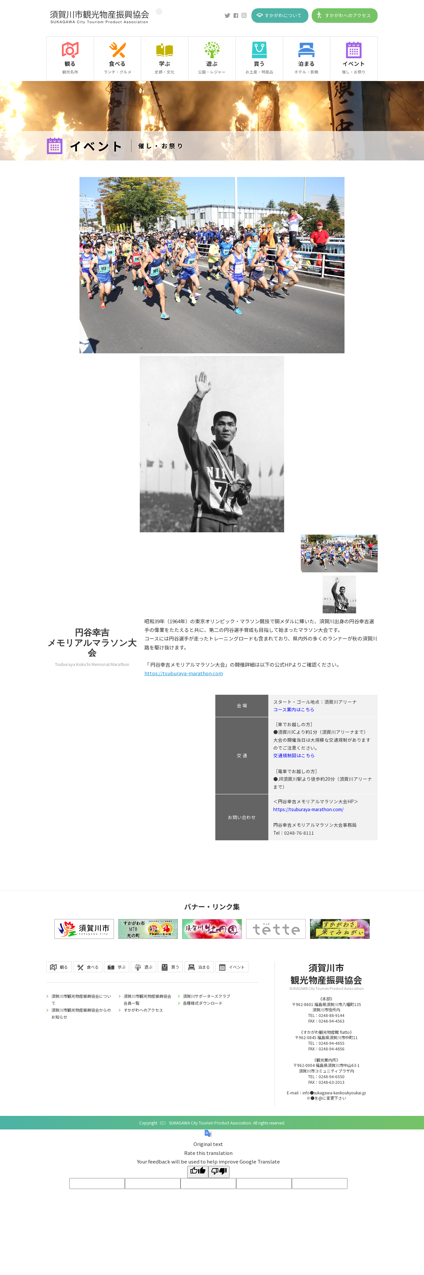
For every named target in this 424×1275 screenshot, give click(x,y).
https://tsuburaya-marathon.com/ (308, 809)
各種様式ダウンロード (203, 1003)
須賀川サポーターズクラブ (206, 996)
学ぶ (165, 63)
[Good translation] (197, 1172)
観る (70, 63)
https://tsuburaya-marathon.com (183, 673)
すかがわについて (283, 15)
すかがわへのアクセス (348, 15)
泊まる (306, 63)
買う (259, 63)
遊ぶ (212, 63)
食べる (118, 63)
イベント (354, 63)
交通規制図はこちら (294, 755)
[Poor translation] (219, 1172)
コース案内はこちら (294, 709)
